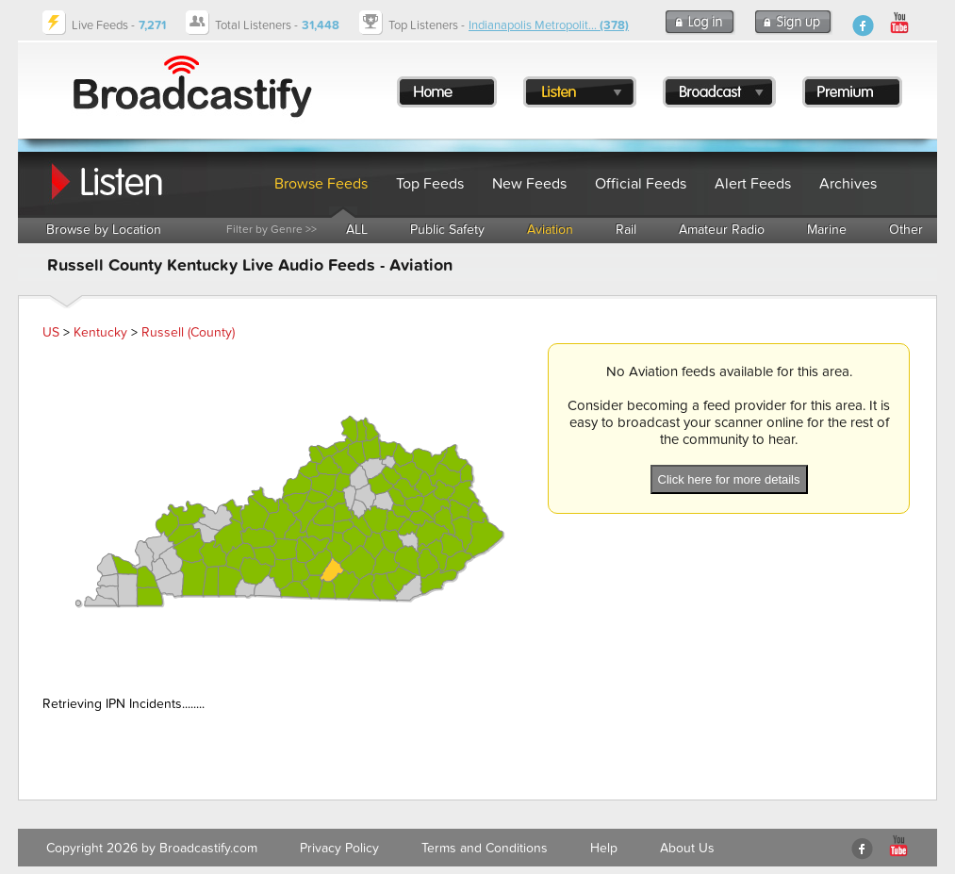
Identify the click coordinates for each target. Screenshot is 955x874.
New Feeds (529, 183)
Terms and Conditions (484, 848)
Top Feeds (430, 183)
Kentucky (100, 332)
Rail (626, 230)
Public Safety (447, 230)
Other (906, 230)
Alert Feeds (753, 183)
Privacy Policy (339, 848)
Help (603, 848)
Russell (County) (188, 332)
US (50, 332)
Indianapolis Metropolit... (549, 25)
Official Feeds (640, 183)
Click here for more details (729, 479)
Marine (827, 230)
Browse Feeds (321, 183)
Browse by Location (103, 230)
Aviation (550, 230)
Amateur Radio (722, 230)
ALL (357, 230)
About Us (687, 848)
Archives (848, 183)
